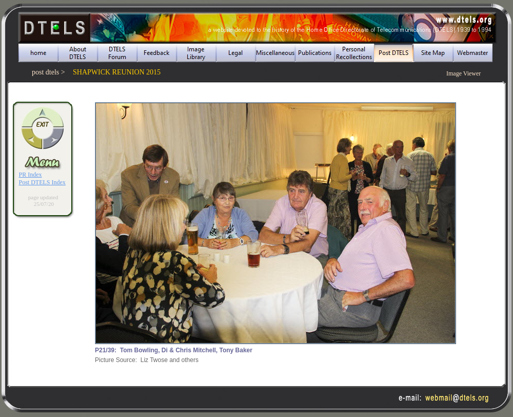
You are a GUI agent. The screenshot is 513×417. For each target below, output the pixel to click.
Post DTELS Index (42, 182)
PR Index (30, 174)
